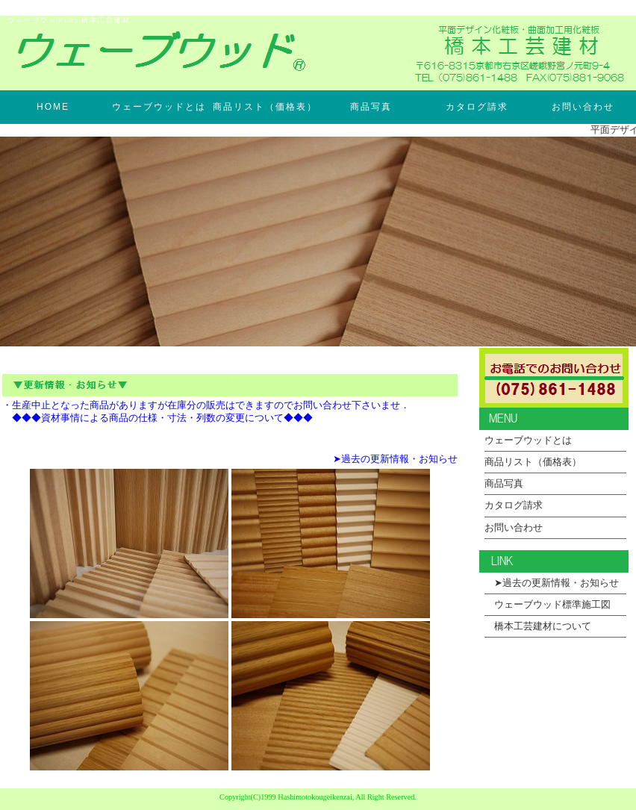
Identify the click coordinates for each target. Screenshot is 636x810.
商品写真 (371, 107)
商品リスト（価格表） (265, 107)
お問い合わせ (583, 107)
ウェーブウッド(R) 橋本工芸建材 (69, 20)
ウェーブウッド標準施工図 (547, 604)
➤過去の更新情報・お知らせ (395, 459)
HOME (53, 107)
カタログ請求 (477, 107)
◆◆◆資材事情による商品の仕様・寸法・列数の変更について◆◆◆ (157, 418)
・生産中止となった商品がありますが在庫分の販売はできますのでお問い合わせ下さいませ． (206, 405)
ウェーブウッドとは (159, 107)
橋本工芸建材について (537, 626)
